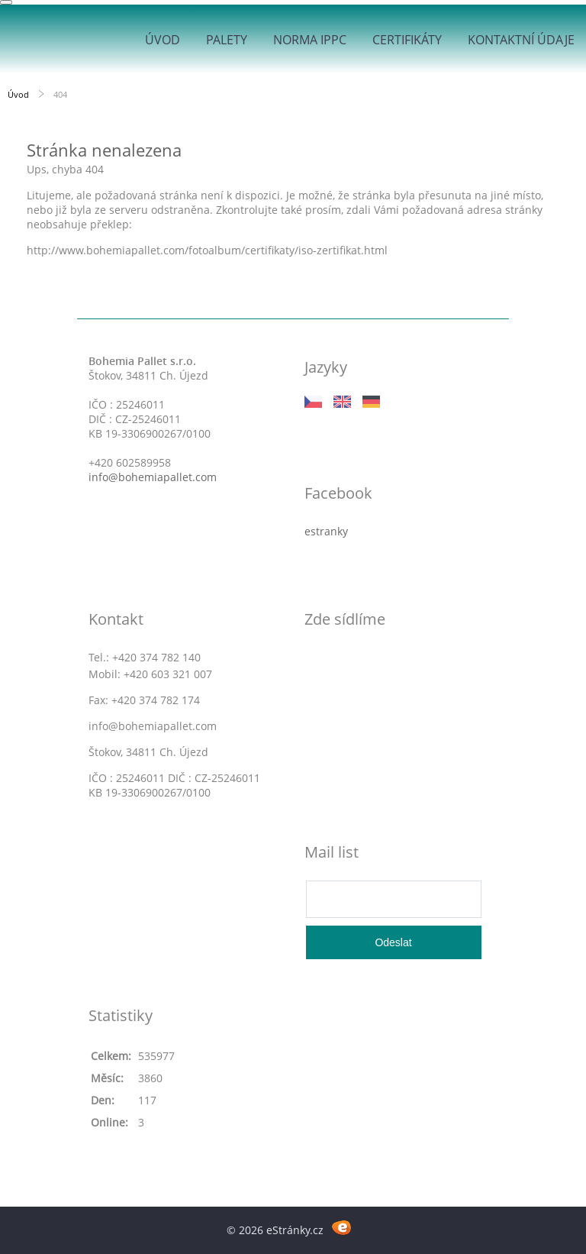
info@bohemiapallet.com (153, 477)
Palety (226, 39)
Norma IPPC (309, 39)
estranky (326, 531)
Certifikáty (407, 39)
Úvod (162, 39)
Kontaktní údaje (521, 39)
